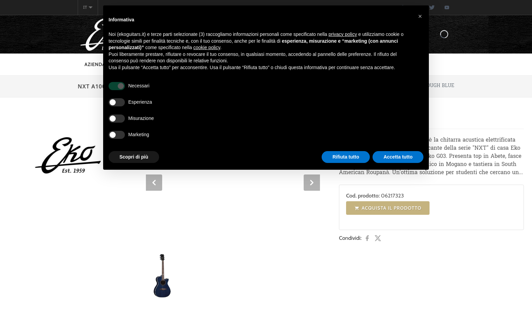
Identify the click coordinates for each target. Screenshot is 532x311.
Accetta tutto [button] (398, 157)
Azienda (95, 64)
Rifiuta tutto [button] (345, 157)
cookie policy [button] (206, 47)
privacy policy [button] (342, 34)
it (88, 7)
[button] (420, 16)
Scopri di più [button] (133, 157)
